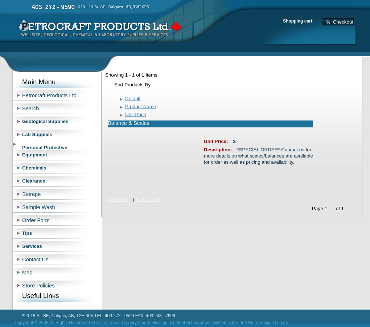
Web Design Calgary (268, 322)
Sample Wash (38, 207)
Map (27, 272)
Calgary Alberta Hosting (145, 322)
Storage (31, 194)
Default (132, 98)
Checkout (343, 22)
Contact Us (35, 259)
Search (30, 108)
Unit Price (135, 114)
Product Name (140, 106)
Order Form (36, 220)
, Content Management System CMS (203, 322)
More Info (118, 199)
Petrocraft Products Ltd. (50, 95)
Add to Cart (147, 199)
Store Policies (38, 286)
